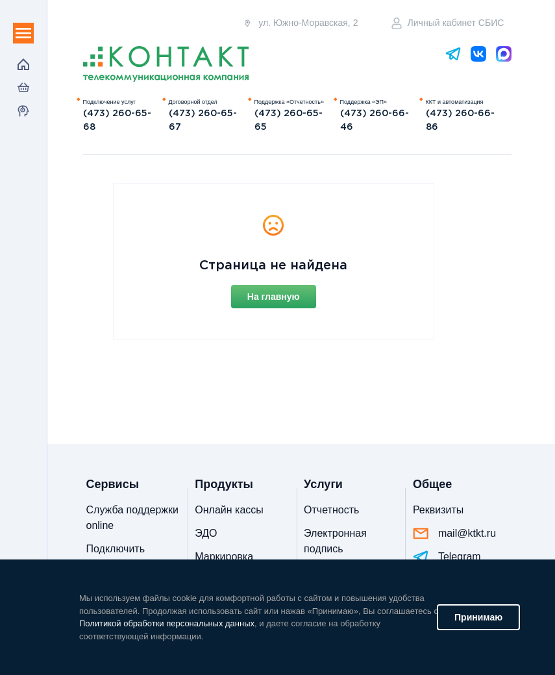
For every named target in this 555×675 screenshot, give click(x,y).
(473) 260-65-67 (203, 120)
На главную (273, 296)
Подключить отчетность (115, 556)
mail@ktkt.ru (454, 533)
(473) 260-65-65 (288, 120)
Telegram (447, 557)
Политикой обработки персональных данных (166, 623)
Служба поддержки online (132, 517)
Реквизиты (438, 509)
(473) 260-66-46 (374, 120)
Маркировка (224, 556)
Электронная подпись (335, 541)
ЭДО (206, 533)
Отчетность (331, 509)
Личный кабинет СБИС (447, 23)
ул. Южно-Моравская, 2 (300, 23)
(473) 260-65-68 (117, 120)
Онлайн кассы (229, 509)
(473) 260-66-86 (460, 120)
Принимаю (478, 617)
